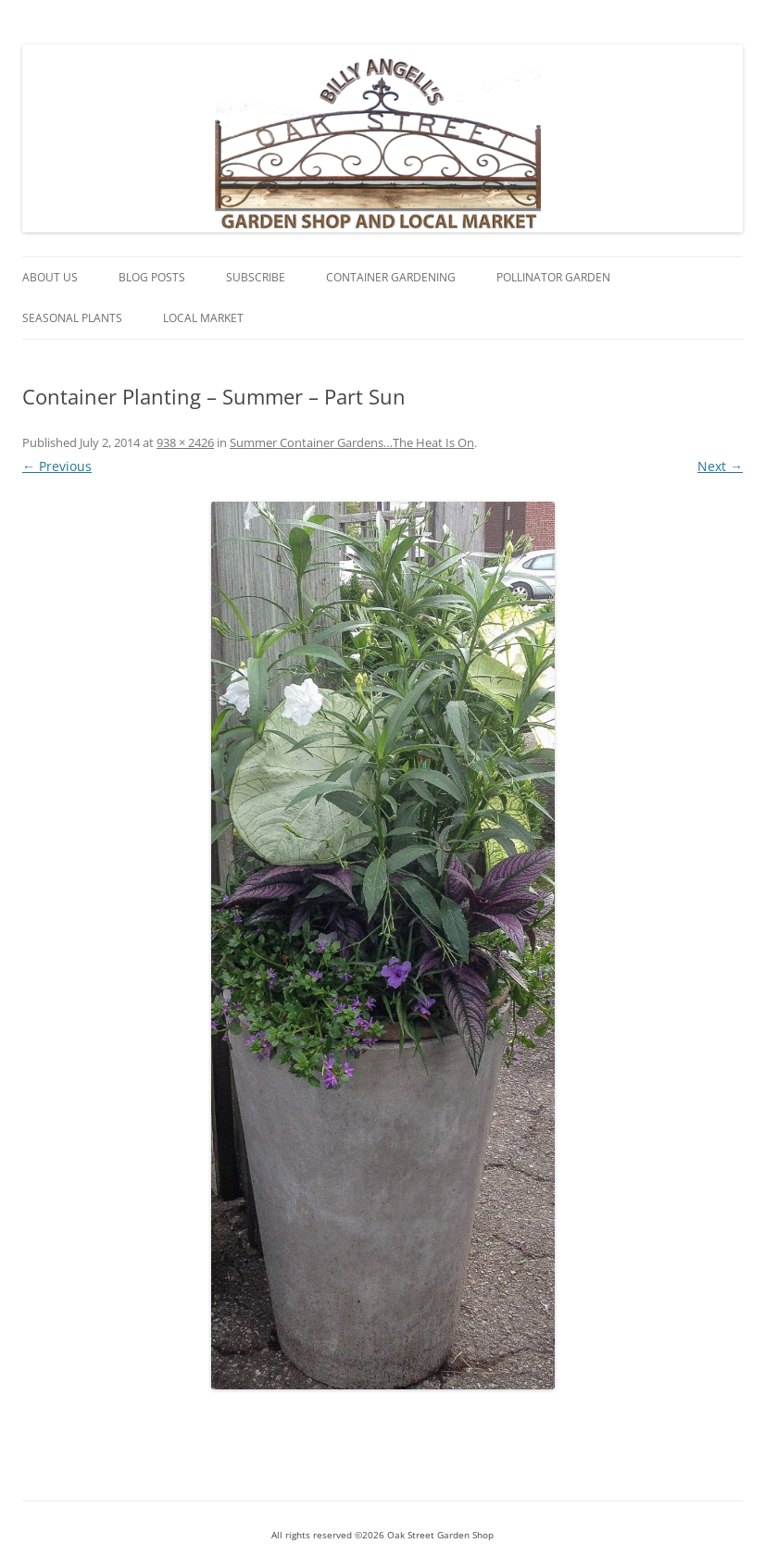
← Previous (57, 466)
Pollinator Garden (553, 277)
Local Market (203, 318)
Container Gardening (391, 277)
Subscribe (255, 277)
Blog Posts (152, 277)
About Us (50, 277)
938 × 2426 (185, 442)
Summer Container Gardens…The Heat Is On (352, 442)
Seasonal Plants (72, 318)
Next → (720, 466)
